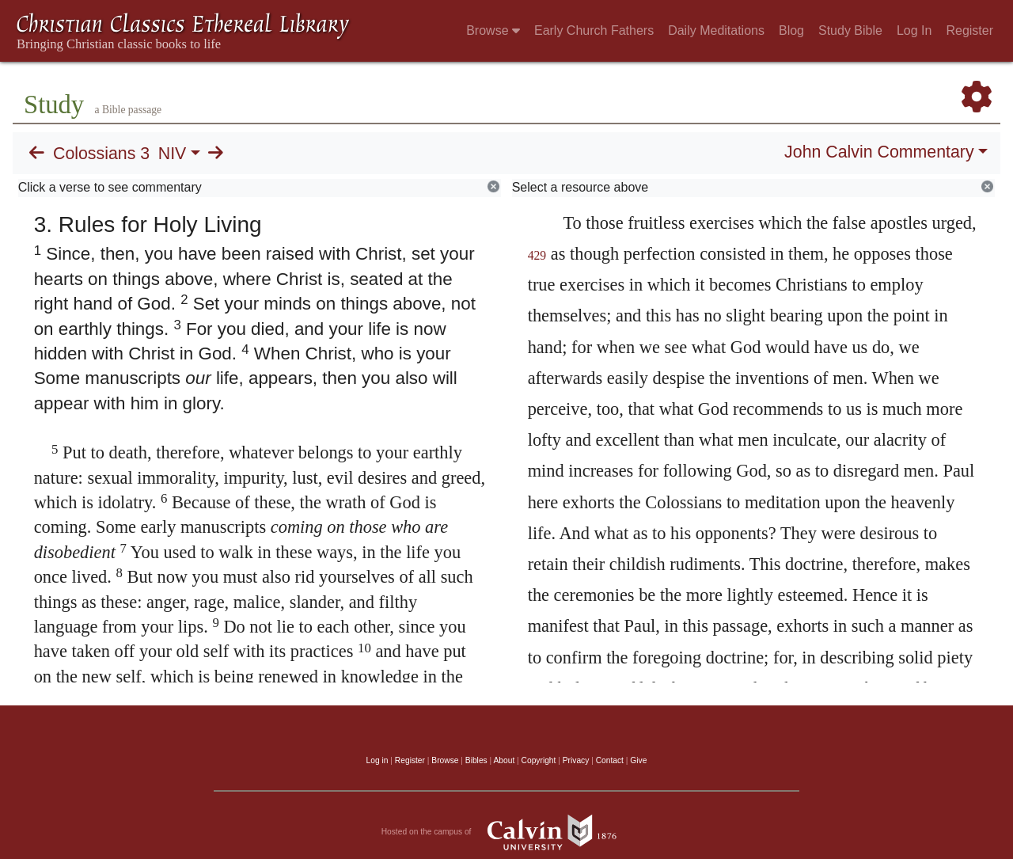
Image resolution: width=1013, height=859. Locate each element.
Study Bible (850, 30)
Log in (377, 760)
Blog (791, 30)
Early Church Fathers (594, 30)
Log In (914, 30)
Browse (493, 30)
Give (638, 760)
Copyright (539, 760)
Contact (610, 760)
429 (537, 255)
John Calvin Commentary (878, 152)
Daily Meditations (716, 30)
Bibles (476, 760)
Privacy (576, 760)
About (503, 760)
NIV (172, 153)
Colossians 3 (101, 153)
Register (969, 30)
